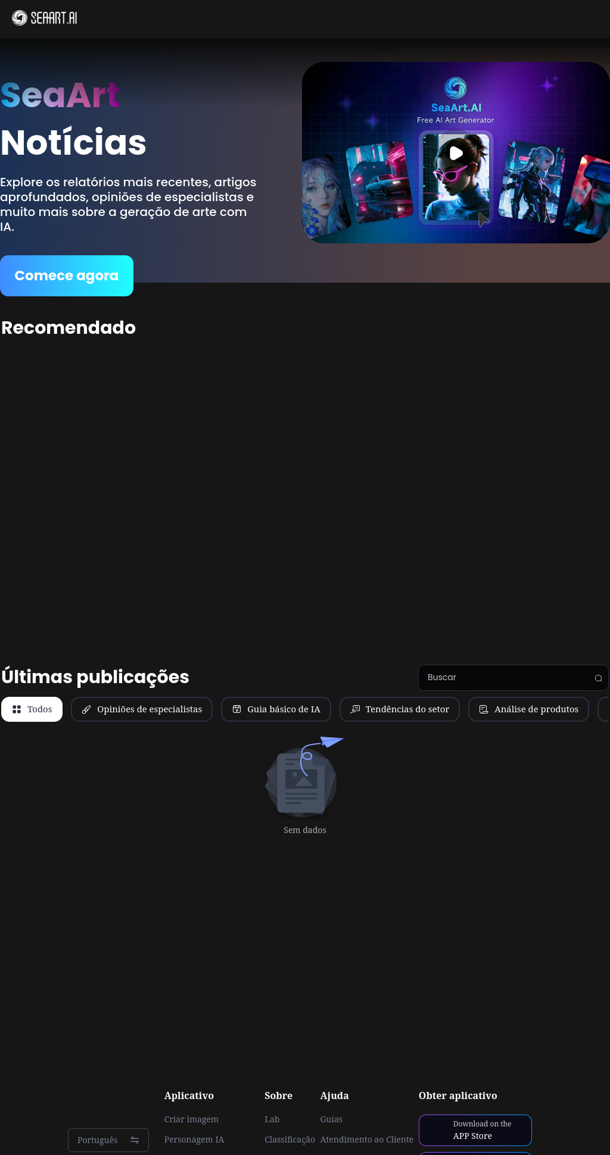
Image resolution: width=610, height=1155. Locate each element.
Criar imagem (191, 1119)
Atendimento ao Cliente (367, 1139)
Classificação (289, 1139)
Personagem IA (194, 1139)
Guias (331, 1119)
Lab (271, 1119)
